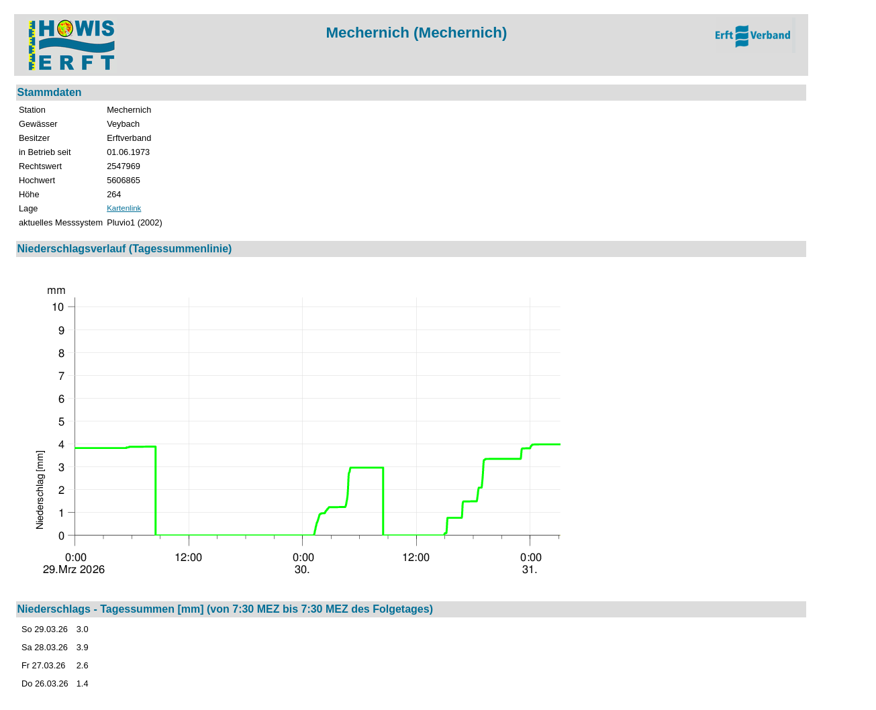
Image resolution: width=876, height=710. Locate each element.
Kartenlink (124, 208)
